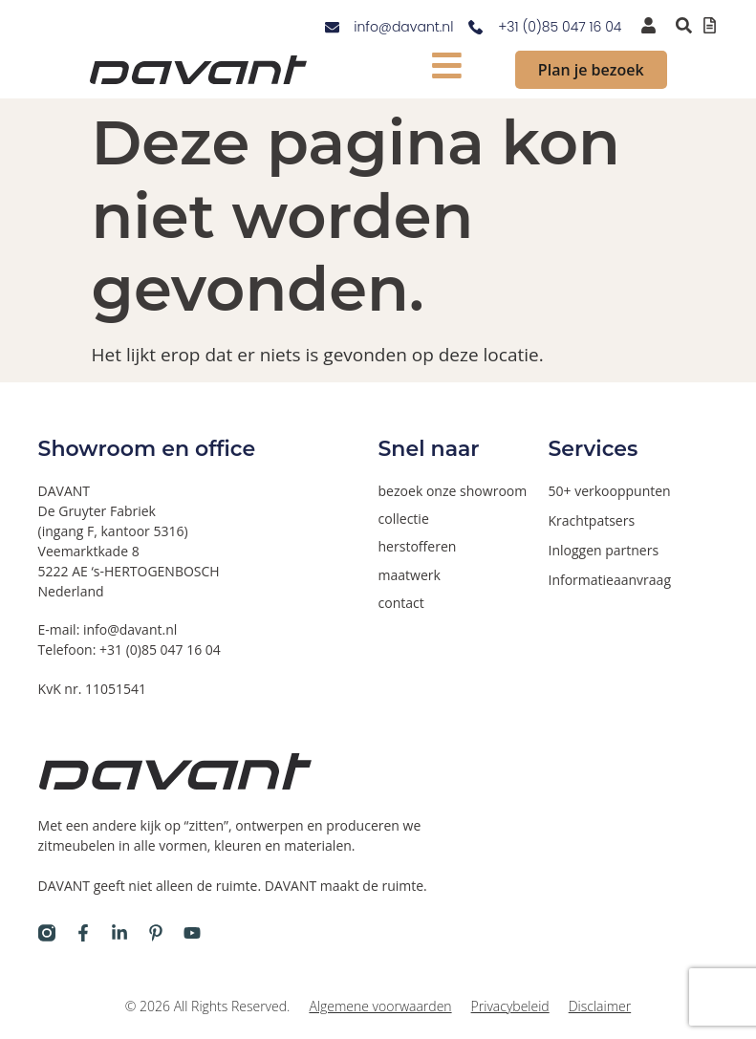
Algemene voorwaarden (380, 1006)
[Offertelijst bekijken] (710, 25)
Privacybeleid (510, 1006)
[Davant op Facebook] (83, 933)
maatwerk (409, 574)
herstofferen (417, 546)
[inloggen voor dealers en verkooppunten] (648, 25)
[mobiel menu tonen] (447, 65)
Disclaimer (600, 1006)
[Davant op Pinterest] (155, 933)
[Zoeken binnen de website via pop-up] (684, 25)
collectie (403, 518)
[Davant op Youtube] (192, 933)
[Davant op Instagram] (46, 933)
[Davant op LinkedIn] (119, 933)
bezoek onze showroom (452, 491)
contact (401, 602)
